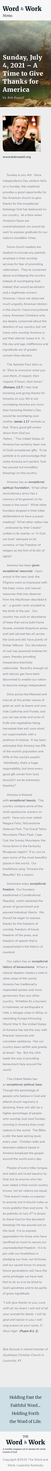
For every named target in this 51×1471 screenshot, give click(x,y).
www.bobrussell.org (17, 157)
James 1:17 (22, 421)
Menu (7, 15)
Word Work (22, 8)
